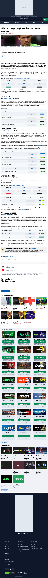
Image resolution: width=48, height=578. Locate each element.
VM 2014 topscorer (9, 256)
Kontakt (6, 556)
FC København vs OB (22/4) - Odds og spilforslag (40, 471)
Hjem (2, 24)
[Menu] (1, 19)
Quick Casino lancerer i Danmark (5, 470)
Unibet (38, 145)
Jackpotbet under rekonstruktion (16, 456)
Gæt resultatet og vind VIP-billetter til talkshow (6, 484)
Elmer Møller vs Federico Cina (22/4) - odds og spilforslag (29, 471)
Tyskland (3, 55)
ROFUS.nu (22, 16)
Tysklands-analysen (7, 98)
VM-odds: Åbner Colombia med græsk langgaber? (5, 321)
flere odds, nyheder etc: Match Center (21, 78)
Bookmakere (6, 22)
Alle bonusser (5, 442)
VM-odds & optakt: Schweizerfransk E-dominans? (17, 307)
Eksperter (7, 546)
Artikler (5, 24)
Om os (6, 558)
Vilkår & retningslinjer (9, 561)
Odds (34, 22)
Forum (43, 22)
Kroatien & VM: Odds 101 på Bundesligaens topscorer (18, 321)
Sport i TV (7, 548)
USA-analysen (6, 214)
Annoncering (7, 559)
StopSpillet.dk (35, 16)
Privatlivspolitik (8, 563)
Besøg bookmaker (8, 341)
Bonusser (17, 22)
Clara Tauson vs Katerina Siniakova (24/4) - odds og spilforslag (41, 457)
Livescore (33, 546)
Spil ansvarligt (14, 16)
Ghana (3, 59)
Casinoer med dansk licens (23, 549)
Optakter (10, 259)
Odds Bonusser (21, 543)
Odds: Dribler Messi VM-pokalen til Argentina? (6, 306)
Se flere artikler (4, 490)
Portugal (3, 56)
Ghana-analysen (6, 177)
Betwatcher (33, 543)
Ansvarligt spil (34, 550)
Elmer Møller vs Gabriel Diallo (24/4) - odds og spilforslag (29, 457)
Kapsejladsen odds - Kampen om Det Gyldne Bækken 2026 (17, 471)
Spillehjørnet (14, 259)
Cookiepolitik (7, 564)
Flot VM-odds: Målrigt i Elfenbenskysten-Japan (41, 306)
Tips (26, 22)
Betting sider (20, 541)
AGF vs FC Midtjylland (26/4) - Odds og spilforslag (5, 457)
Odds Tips (7, 541)
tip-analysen (9, 250)
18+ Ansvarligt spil (18, 576)
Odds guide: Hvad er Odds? (36, 548)
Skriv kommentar (5, 291)
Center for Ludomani (9, 550)
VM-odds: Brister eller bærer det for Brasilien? (29, 320)
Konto (45, 19)
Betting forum (34, 541)
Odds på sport (7, 543)
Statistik (33, 544)
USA (3, 57)
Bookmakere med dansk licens (23, 547)
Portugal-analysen (7, 130)
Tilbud (19, 551)
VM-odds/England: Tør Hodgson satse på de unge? (29, 307)
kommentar (10, 33)
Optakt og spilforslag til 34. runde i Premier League (17, 485)
